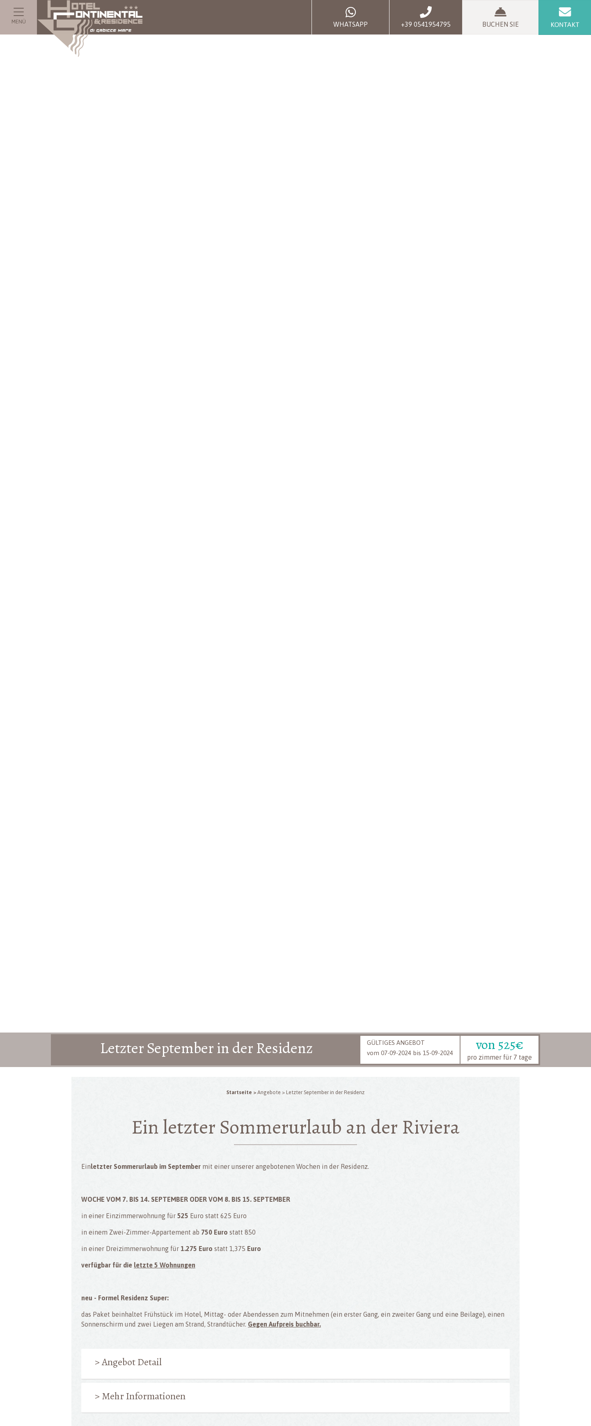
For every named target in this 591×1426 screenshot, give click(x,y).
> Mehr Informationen (140, 1396)
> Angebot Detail (128, 1361)
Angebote (269, 1092)
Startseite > (241, 1092)
